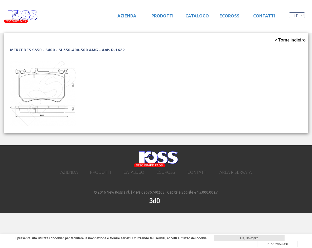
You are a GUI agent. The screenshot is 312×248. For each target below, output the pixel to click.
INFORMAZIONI (277, 243)
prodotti (162, 15)
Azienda (126, 15)
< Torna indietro (290, 40)
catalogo (197, 15)
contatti (264, 15)
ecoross (229, 15)
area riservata (235, 172)
